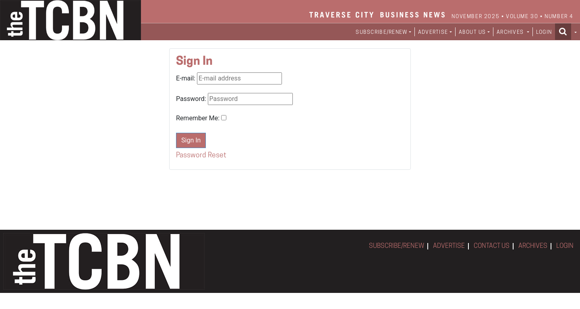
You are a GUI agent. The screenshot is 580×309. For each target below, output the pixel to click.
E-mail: (185, 78)
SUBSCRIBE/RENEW (396, 246)
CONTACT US (492, 246)
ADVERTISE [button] (433, 32)
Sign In (191, 140)
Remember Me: (198, 118)
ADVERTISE (449, 246)
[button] (566, 31)
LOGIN (544, 32)
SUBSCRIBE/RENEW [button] (381, 32)
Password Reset (201, 155)
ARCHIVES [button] (511, 32)
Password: (191, 99)
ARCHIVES (532, 246)
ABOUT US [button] (472, 32)
